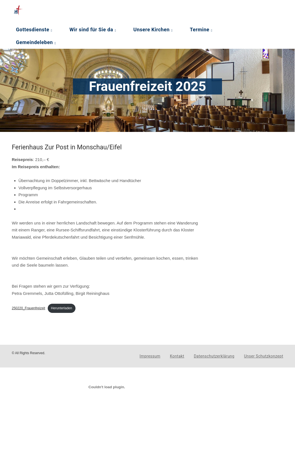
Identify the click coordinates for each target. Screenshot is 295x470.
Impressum (150, 356)
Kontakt (177, 356)
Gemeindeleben (34, 42)
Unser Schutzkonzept (263, 356)
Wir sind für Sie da (91, 29)
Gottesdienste (32, 29)
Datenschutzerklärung (214, 356)
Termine (199, 29)
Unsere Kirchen (151, 29)
